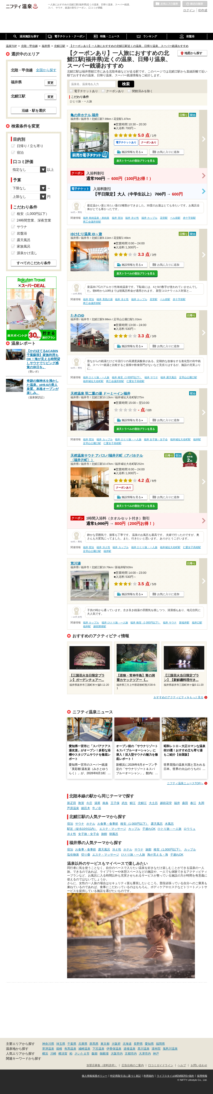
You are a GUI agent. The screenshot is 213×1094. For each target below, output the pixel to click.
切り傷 (85, 854)
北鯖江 (142, 803)
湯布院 (156, 1048)
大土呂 (153, 803)
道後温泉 (129, 1048)
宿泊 (70, 823)
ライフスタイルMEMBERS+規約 (175, 1075)
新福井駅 (184, 622)
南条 (105, 803)
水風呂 (169, 823)
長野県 (138, 1043)
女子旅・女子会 (88, 834)
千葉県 (71, 1043)
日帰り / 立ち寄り (30, 146)
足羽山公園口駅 (188, 377)
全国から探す (46, 70)
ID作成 (202, 10)
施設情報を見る (131, 152)
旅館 (104, 834)
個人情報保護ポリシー (94, 1075)
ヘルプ (182, 1065)
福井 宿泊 (117, 217)
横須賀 (62, 1053)
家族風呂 (23, 246)
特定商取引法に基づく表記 (125, 1075)
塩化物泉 (73, 854)
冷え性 (71, 834)
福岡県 (160, 1043)
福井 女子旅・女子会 (156, 439)
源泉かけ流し (27, 253)
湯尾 (97, 803)
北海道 (127, 1043)
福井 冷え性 (132, 217)
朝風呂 (113, 834)
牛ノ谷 (96, 808)
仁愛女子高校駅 (135, 381)
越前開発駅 (99, 626)
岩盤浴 (22, 233)
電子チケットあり (86, 91)
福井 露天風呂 (168, 377)
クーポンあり (115, 91)
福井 (177, 803)
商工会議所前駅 (92, 221)
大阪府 (116, 1043)
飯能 (95, 1053)
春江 (193, 803)
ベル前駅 (175, 217)
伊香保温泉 (113, 1048)
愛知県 (149, 1043)
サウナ (79, 823)
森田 (185, 803)
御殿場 (104, 1053)
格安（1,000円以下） (134, 823)
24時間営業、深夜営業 (34, 220)
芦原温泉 (73, 808)
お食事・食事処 (107, 823)
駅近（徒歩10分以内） (82, 828)
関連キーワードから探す (23, 1058)
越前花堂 (166, 803)
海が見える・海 (157, 854)
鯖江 (133, 803)
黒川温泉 (144, 1048)
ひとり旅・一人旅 (169, 828)
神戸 (156, 1053)
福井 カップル (149, 217)
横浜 (45, 1053)
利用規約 (149, 1075)
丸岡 (201, 803)
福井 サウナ (151, 377)
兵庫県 (82, 1043)
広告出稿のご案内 (133, 1065)
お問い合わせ (199, 1065)
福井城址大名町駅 (93, 381)
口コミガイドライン (160, 1065)
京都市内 (131, 1053)
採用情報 (202, 1075)
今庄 (89, 803)
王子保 (115, 803)
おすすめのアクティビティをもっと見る (178, 697)
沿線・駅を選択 (34, 110)
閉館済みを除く (142, 91)
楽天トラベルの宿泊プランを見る (136, 160)
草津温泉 (48, 1048)
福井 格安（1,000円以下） (127, 377)
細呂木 (85, 808)
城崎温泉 (84, 1048)
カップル (134, 828)
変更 (50, 82)
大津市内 (145, 1053)
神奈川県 (48, 1043)
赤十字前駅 (189, 217)
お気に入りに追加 (168, 152)
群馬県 (93, 1043)
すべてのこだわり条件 (34, 263)
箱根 (59, 1048)
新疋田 (71, 803)
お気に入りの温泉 (167, 4)
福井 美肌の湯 (104, 299)
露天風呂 (157, 823)
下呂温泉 (98, 1048)
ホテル (90, 823)
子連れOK (148, 828)
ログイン (189, 10)
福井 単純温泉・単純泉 (96, 217)
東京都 (105, 1043)
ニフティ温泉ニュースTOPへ (185, 783)
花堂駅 (164, 217)
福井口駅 (197, 622)
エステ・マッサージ (112, 828)
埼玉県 (60, 1043)
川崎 (53, 1053)
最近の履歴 (195, 4)
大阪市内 (117, 1053)
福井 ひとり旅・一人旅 (96, 377)
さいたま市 (82, 1053)
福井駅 (197, 439)
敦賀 (81, 803)
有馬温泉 (70, 1048)
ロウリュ (190, 828)
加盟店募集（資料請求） (101, 1065)
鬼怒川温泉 (170, 1048)
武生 (125, 803)
